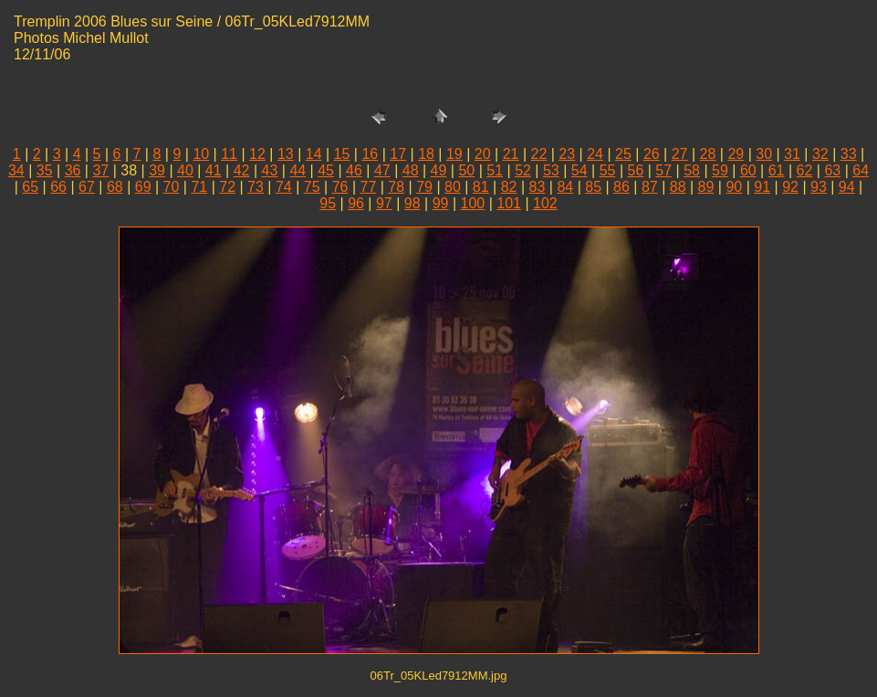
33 (848, 154)
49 (439, 170)
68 (115, 187)
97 (384, 203)
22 (539, 154)
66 (58, 187)
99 (441, 203)
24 (595, 154)
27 (680, 154)
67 (86, 187)
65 (30, 187)
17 (398, 154)
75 (312, 187)
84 (565, 187)
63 (832, 170)
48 (410, 170)
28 (708, 154)
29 (735, 154)
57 (663, 170)
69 (143, 187)
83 (537, 187)
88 (678, 187)
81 (481, 187)
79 (424, 187)
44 (297, 170)
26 (651, 154)
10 (201, 154)
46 (354, 170)
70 (171, 187)
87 (650, 187)
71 (199, 187)
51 (494, 170)
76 (340, 187)
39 (157, 170)
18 (426, 154)
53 (551, 170)
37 (100, 170)
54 (579, 170)
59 (720, 170)
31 (792, 154)
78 (396, 187)
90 (734, 187)
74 (284, 187)
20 (483, 154)
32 (820, 154)
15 (342, 154)
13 (285, 154)
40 (185, 170)
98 (412, 203)
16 (369, 154)
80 (452, 187)
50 (466, 170)
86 (621, 187)
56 (636, 170)
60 (748, 170)
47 (382, 170)
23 (567, 154)
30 (764, 154)
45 (326, 170)
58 (692, 170)
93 (818, 187)
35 (45, 170)
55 (608, 170)
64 (860, 170)
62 (805, 170)
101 (508, 203)
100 (473, 203)
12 (257, 154)
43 (270, 170)
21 (511, 154)
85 (593, 187)
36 (73, 170)
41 (213, 170)
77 (368, 187)
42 (242, 170)
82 (509, 187)
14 (314, 154)
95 (327, 203)
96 (356, 203)
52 (523, 170)
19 (454, 154)
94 (847, 187)
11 (229, 154)
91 (762, 187)
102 (545, 203)
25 (623, 154)
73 (255, 187)
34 (16, 170)
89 (706, 187)
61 (776, 170)
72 (227, 187)
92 (790, 187)
